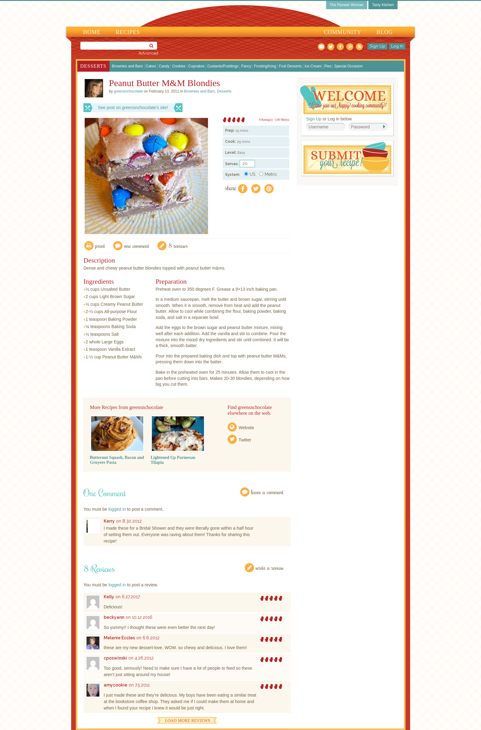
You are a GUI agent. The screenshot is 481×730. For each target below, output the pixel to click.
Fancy (246, 66)
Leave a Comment (267, 492)
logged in (117, 509)
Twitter (245, 439)
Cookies (178, 66)
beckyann (114, 617)
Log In (397, 46)
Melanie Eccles (119, 637)
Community (342, 32)
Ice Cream (313, 66)
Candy (164, 66)
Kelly (109, 596)
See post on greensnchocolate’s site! (133, 107)
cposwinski (115, 658)
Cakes (151, 66)
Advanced (148, 53)
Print (100, 245)
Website (246, 427)
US (249, 174)
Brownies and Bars (127, 66)
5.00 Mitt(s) (282, 119)
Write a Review (270, 567)
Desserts (93, 66)
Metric (268, 174)
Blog (384, 32)
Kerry (109, 521)
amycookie (115, 685)
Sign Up (377, 46)
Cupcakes (196, 66)
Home (92, 32)
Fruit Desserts (290, 66)
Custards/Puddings (222, 66)
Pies (327, 66)
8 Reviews (178, 245)
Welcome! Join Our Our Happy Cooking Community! (345, 99)
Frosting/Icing (265, 66)
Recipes (128, 32)
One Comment (136, 245)
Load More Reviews (187, 720)
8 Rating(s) (266, 119)
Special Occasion (348, 66)
